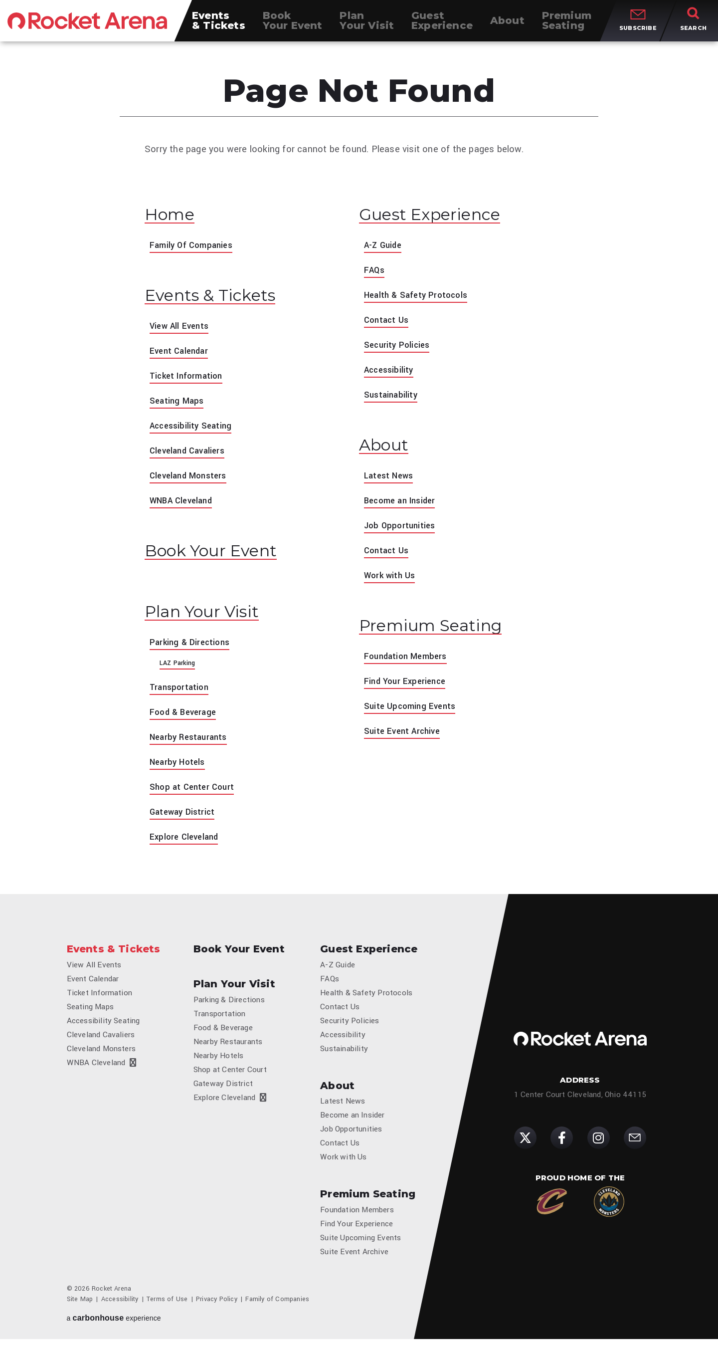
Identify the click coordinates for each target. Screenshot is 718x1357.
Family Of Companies (194, 246)
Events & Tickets (217, 298)
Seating (566, 25)
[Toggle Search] (693, 25)
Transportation (181, 693)
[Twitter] (525, 1150)
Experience (442, 25)
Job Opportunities (401, 528)
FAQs (375, 271)
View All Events (181, 329)
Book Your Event (220, 555)
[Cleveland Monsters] (609, 1214)
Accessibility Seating (193, 429)
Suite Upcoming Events (413, 711)
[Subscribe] (635, 1150)
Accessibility (390, 371)
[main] (359, 450)
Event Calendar (181, 354)
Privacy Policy (216, 1317)
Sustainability (392, 396)
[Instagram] (598, 1150)
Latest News (390, 478)
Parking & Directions (192, 649)
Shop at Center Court (194, 793)
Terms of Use (167, 1317)
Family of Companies (277, 1317)
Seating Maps (178, 404)
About (387, 448)
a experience (114, 1336)
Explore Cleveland (186, 843)
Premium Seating (439, 630)
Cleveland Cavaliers (190, 454)
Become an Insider (403, 503)
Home (173, 216)
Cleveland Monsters (191, 478)
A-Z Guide (384, 246)
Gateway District (184, 818)
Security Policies (399, 346)
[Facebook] (561, 1150)
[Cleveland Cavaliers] (552, 1214)
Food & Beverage (185, 718)
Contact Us (388, 321)
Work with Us (391, 578)
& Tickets (218, 25)
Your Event (293, 25)
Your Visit (367, 25)
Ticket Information (189, 379)
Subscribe (638, 29)
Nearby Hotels (179, 768)
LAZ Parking (177, 670)
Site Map (80, 1317)
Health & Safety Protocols (419, 296)
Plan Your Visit (210, 618)
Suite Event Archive (405, 736)
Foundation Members (408, 661)
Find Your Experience (407, 686)
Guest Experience (439, 216)
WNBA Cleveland (184, 503)
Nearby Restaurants (191, 743)
